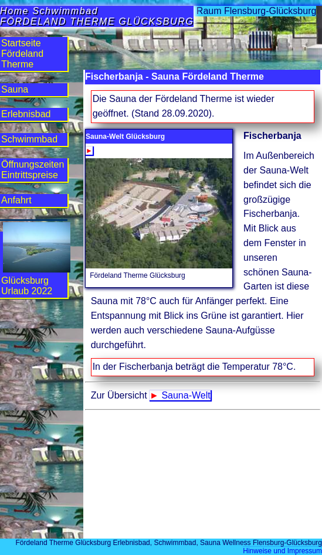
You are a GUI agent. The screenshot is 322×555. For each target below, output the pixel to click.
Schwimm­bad (29, 139)
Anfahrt (16, 200)
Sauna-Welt (185, 395)
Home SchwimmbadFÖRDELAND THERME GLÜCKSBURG (97, 16)
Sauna (14, 89)
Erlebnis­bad (26, 114)
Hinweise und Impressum (282, 551)
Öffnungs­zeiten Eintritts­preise (32, 169)
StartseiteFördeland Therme (22, 53)
